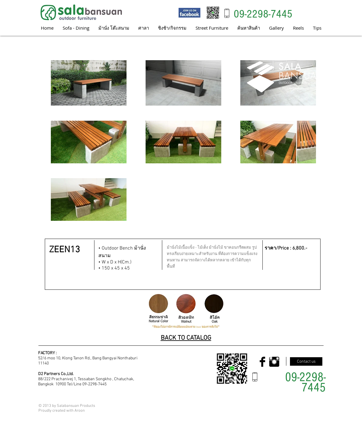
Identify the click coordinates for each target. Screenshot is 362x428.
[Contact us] (306, 361)
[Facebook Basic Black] (262, 362)
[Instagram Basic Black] (274, 362)
